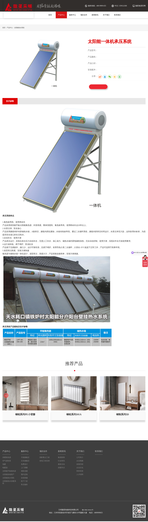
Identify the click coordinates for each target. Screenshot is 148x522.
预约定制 (24, 475)
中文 (116, 6)
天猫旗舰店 (25, 458)
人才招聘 (79, 475)
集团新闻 (61, 458)
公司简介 (79, 458)
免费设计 (24, 465)
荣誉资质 (79, 472)
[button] (141, 395)
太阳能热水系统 (19, 27)
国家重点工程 (44, 458)
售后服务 (24, 485)
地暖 (4, 465)
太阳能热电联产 (8, 475)
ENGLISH (123, 6)
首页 (50, 15)
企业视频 (79, 461)
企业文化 (79, 468)
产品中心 (61, 15)
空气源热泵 (6, 461)
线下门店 (24, 482)
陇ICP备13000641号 (87, 510)
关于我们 (106, 15)
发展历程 (79, 465)
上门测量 (24, 468)
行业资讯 (61, 461)
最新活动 (61, 465)
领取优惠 (24, 472)
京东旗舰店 (25, 461)
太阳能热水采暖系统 (9, 483)
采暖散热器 (6, 458)
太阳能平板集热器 (9, 472)
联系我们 (117, 15)
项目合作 (83, 15)
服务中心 (72, 15)
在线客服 (24, 478)
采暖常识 (61, 468)
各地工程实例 (44, 461)
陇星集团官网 (140, 6)
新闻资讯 (95, 15)
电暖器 (5, 468)
